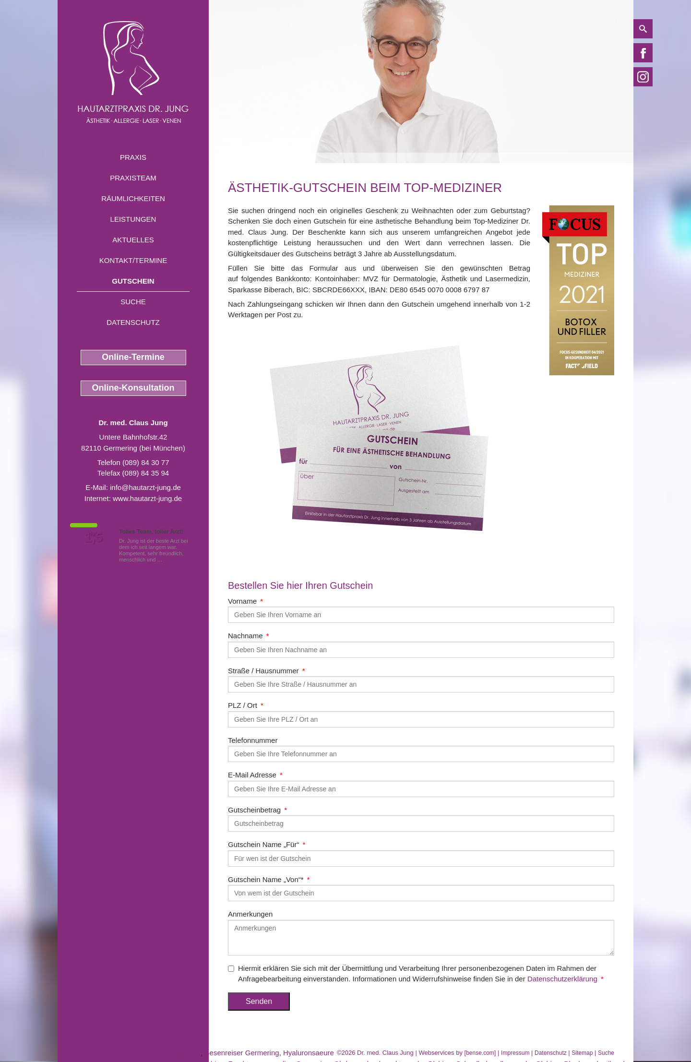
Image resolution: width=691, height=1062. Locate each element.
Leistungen (133, 219)
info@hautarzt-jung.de (145, 487)
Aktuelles (133, 240)
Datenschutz (133, 322)
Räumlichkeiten (133, 198)
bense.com (480, 1053)
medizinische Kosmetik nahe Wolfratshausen (129, 1053)
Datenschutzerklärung (562, 979)
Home (235, 158)
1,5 (93, 537)
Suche (133, 302)
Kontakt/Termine (133, 260)
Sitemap (582, 1053)
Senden (259, 1001)
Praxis (133, 157)
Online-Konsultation (133, 388)
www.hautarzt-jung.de (147, 498)
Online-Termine (133, 357)
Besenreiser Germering (242, 1053)
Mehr (170, 559)
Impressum (515, 1053)
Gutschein (133, 281)
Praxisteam (133, 178)
